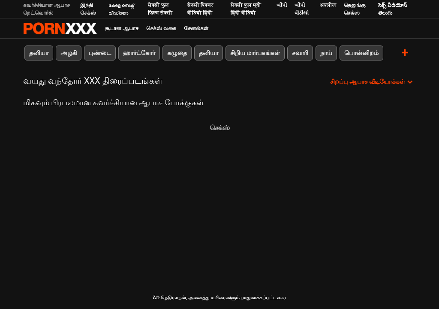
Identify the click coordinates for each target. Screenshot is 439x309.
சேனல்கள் (196, 28)
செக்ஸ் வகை (161, 28)
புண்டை (100, 52)
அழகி (68, 52)
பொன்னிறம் (361, 52)
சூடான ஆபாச (121, 28)
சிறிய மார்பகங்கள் (255, 52)
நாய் (326, 52)
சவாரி (300, 52)
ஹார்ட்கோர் (139, 52)
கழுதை (177, 52)
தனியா (38, 52)
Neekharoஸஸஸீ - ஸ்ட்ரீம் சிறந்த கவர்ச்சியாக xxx (60, 28)
